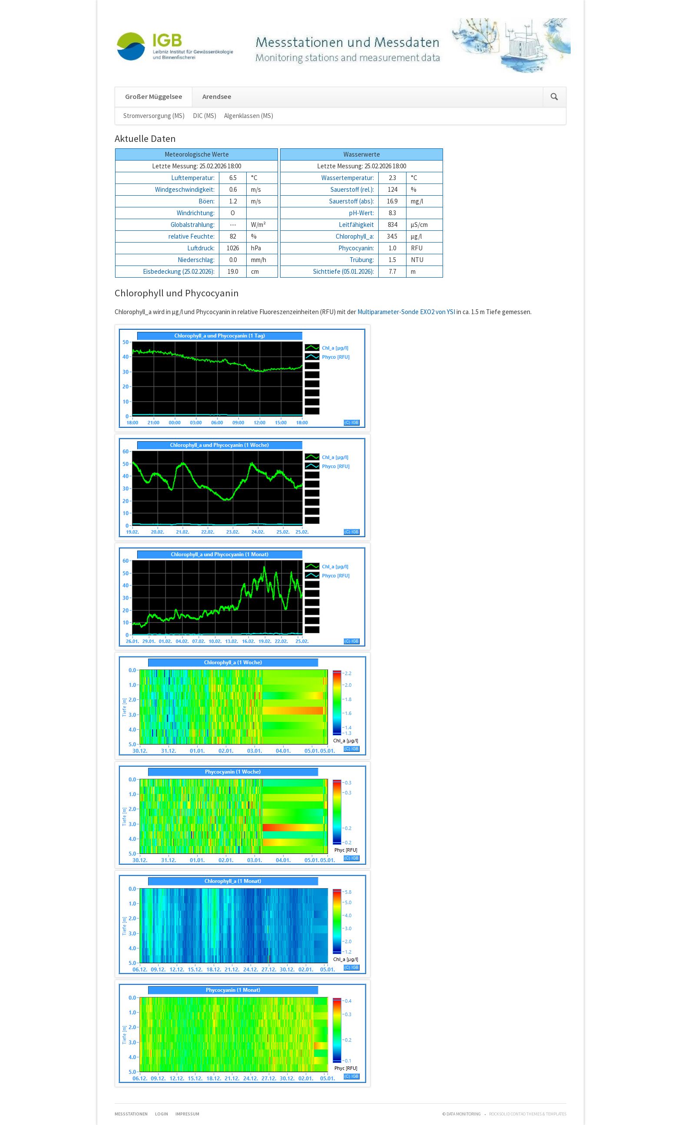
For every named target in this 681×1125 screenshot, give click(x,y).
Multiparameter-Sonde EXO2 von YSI (406, 312)
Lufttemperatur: (193, 178)
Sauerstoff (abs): (351, 201)
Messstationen (131, 1114)
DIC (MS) (204, 116)
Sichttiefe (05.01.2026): (343, 271)
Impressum (187, 1114)
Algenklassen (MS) (248, 116)
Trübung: (362, 260)
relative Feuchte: (192, 236)
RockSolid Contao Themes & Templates (527, 1114)
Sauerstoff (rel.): (352, 189)
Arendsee (216, 96)
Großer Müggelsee (153, 96)
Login (161, 1114)
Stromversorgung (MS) (154, 116)
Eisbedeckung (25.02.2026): (179, 271)
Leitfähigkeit (356, 224)
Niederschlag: (196, 260)
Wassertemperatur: (347, 178)
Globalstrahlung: (193, 224)
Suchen (554, 97)
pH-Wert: (361, 213)
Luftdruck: (201, 248)
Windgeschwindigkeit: (185, 189)
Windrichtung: (196, 213)
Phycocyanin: (356, 248)
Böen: (206, 201)
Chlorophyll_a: (355, 236)
